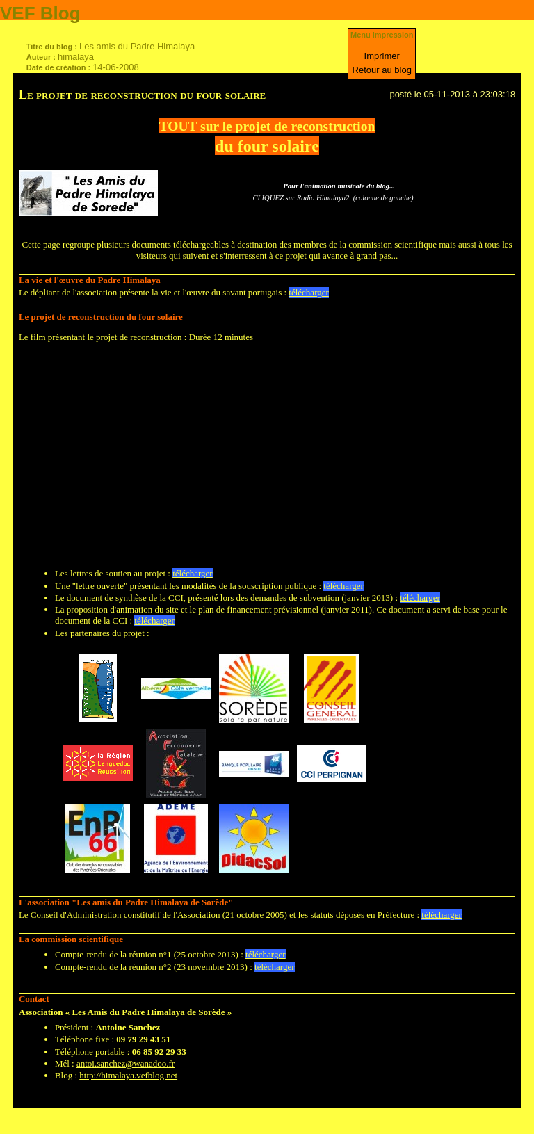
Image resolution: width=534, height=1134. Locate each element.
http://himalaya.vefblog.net (128, 1075)
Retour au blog (382, 70)
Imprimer (382, 56)
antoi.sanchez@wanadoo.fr (125, 1063)
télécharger (309, 292)
